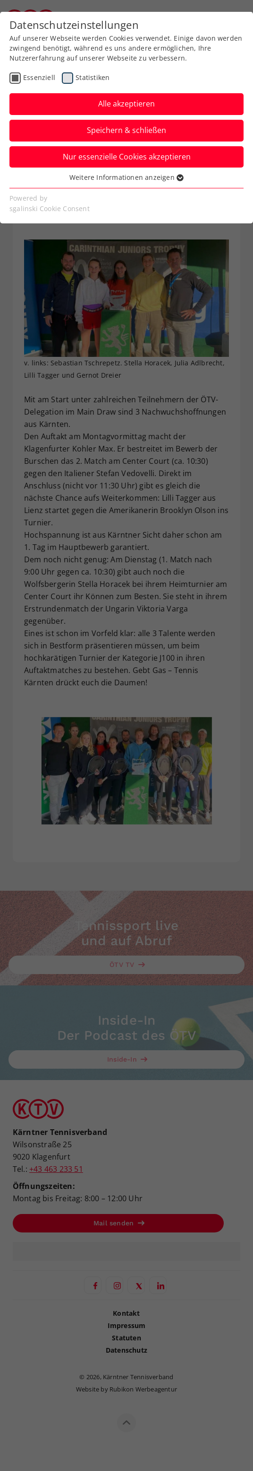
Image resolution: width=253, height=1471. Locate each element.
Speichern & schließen (126, 130)
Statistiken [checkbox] (93, 77)
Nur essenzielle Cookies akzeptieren (127, 156)
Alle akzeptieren (126, 103)
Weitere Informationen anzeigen (126, 177)
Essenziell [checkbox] (39, 77)
